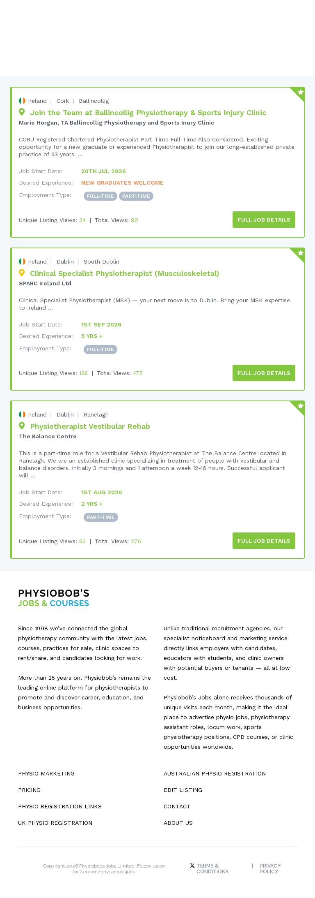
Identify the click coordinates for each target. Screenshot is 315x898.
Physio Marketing (46, 771)
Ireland (37, 100)
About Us (178, 820)
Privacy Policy (270, 867)
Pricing (29, 788)
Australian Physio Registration (215, 771)
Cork (63, 100)
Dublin (65, 260)
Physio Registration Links (60, 804)
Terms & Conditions (212, 867)
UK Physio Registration (55, 820)
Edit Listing (183, 788)
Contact (177, 804)
